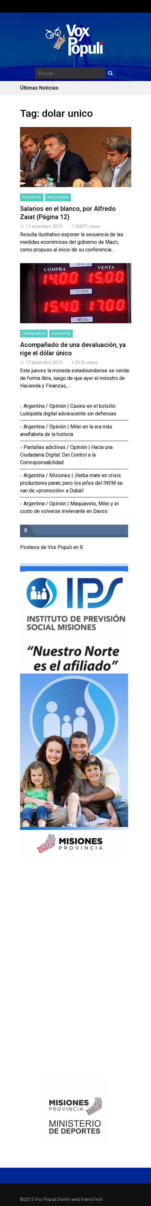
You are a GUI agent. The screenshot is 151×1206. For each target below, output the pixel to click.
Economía (32, 197)
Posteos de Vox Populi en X (51, 547)
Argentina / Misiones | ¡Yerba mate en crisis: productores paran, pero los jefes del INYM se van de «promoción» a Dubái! (71, 483)
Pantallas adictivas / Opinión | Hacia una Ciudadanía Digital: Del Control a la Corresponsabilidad (66, 454)
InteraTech (92, 1199)
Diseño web (68, 1199)
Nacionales (58, 197)
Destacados (34, 333)
